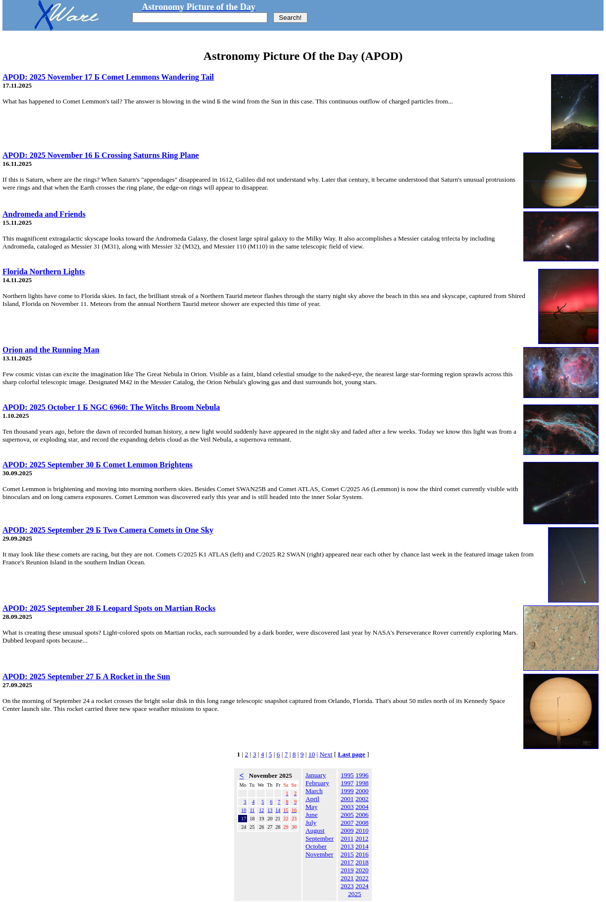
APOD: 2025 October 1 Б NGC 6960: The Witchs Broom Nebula (111, 407)
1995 (347, 775)
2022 (362, 878)
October (316, 846)
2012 (362, 838)
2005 (347, 814)
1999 (347, 791)
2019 (347, 870)
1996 (362, 775)
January (315, 775)
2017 (347, 862)
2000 (362, 791)
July (310, 822)
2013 (347, 846)
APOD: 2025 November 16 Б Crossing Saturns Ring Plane (100, 155)
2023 (347, 886)
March (314, 791)
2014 (362, 846)
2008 (362, 822)
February (317, 783)
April (312, 798)
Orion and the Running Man (51, 350)
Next (325, 754)
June (311, 814)
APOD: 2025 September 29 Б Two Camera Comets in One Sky (107, 530)
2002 (362, 798)
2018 (362, 862)
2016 (362, 854)
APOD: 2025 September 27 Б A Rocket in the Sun (86, 676)
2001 (347, 798)
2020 (362, 870)
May (311, 806)
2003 (347, 806)
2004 (362, 806)
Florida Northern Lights (43, 271)
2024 (362, 886)
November (319, 854)
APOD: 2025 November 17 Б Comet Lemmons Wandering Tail (108, 77)
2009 (347, 830)
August (315, 830)
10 (311, 754)
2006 (362, 814)
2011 (347, 838)
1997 (347, 783)
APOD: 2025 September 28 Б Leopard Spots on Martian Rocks (108, 608)
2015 (347, 854)
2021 (347, 878)
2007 (347, 822)
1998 (362, 783)
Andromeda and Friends (44, 214)
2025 (354, 894)
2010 (362, 830)
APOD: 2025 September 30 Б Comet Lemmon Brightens (97, 464)
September (319, 838)
